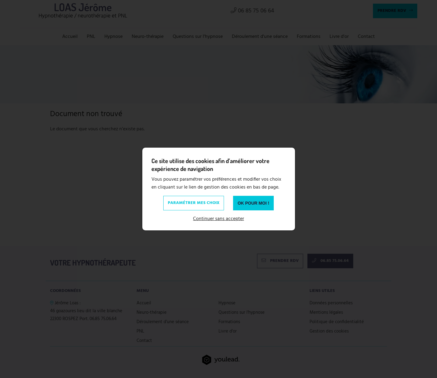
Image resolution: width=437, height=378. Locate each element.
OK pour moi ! (253, 203)
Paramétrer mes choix (193, 202)
